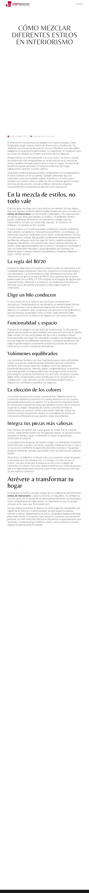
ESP (55, 839)
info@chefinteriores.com (65, 825)
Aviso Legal (59, 798)
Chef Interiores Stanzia (32, 494)
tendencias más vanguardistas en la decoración (35, 135)
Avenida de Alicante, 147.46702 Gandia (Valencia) (16, 824)
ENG (60, 839)
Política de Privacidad (64, 802)
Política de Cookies (63, 806)
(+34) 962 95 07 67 (76, 828)
